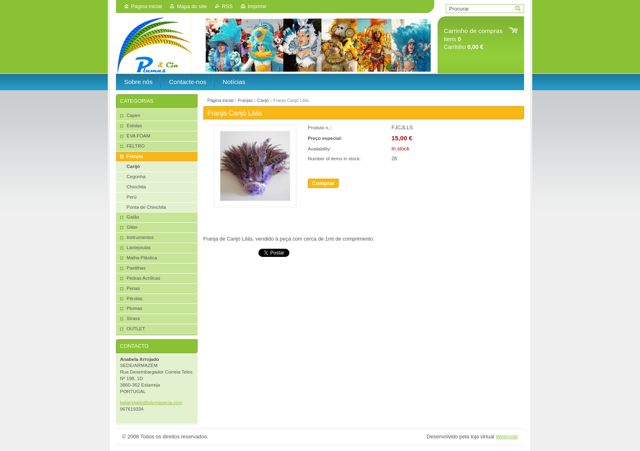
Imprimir (257, 6)
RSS (227, 6)
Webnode (507, 436)
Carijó (263, 100)
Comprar (323, 183)
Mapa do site (192, 6)
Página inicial (146, 6)
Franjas (245, 100)
